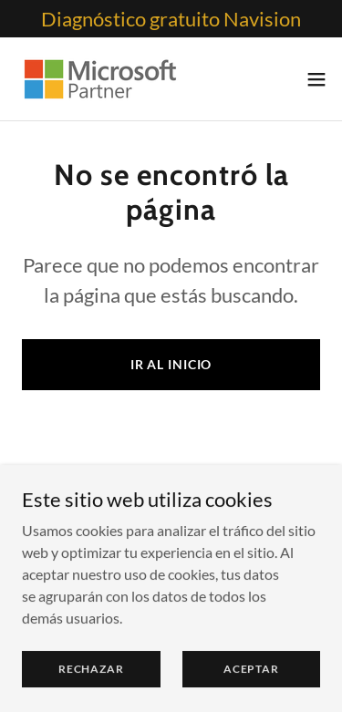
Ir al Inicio (171, 364)
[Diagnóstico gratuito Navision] (171, 19)
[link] (99, 79)
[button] (316, 79)
